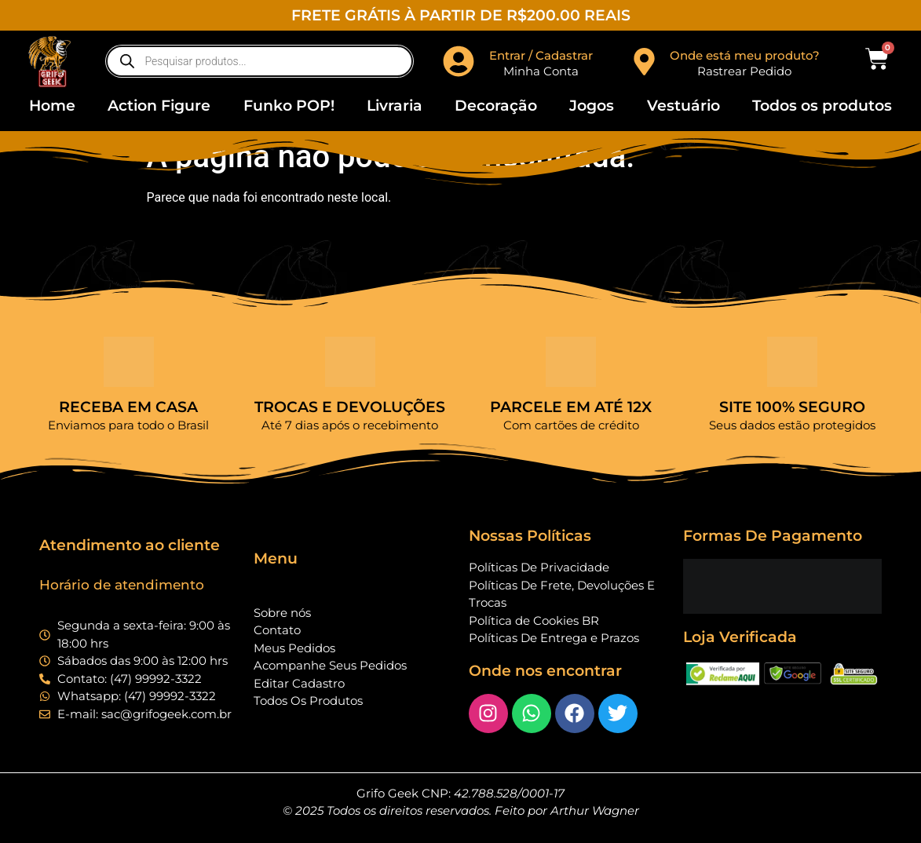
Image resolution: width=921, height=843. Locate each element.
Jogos (591, 106)
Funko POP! (288, 106)
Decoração (496, 106)
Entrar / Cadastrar (541, 55)
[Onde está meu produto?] (644, 61)
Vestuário (683, 106)
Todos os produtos (822, 106)
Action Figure (159, 106)
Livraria (394, 106)
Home (52, 106)
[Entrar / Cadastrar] (458, 61)
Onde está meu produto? (745, 55)
